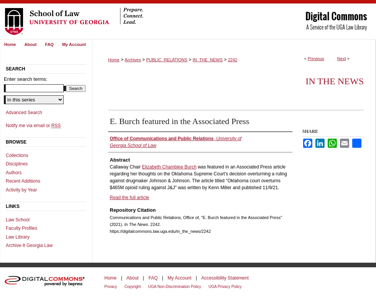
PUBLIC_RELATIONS (166, 59)
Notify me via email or (33, 125)
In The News (334, 81)
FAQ (153, 278)
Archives (133, 59)
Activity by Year (21, 190)
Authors (13, 172)
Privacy (110, 287)
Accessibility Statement (225, 278)
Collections (17, 155)
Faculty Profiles (21, 228)
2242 (232, 59)
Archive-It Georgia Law (29, 245)
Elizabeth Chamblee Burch (169, 167)
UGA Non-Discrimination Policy (174, 287)
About (133, 278)
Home (113, 59)
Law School (18, 219)
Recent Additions (23, 181)
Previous (316, 58)
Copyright (132, 287)
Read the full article (129, 197)
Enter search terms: (25, 79)
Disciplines (17, 164)
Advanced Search (24, 112)
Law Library (18, 237)
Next (341, 58)
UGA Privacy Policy (224, 287)
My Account (179, 278)
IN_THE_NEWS (208, 59)
